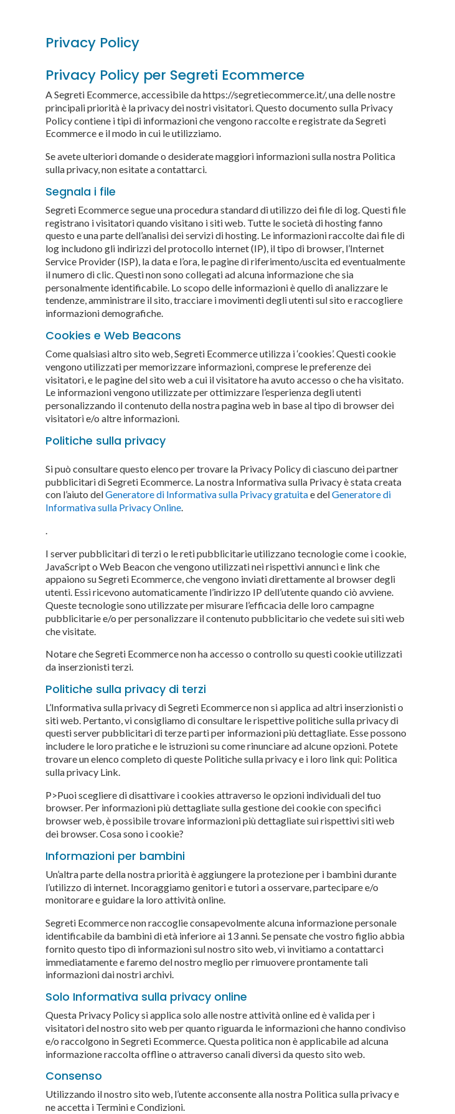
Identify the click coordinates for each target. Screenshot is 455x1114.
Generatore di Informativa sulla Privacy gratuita (206, 494)
